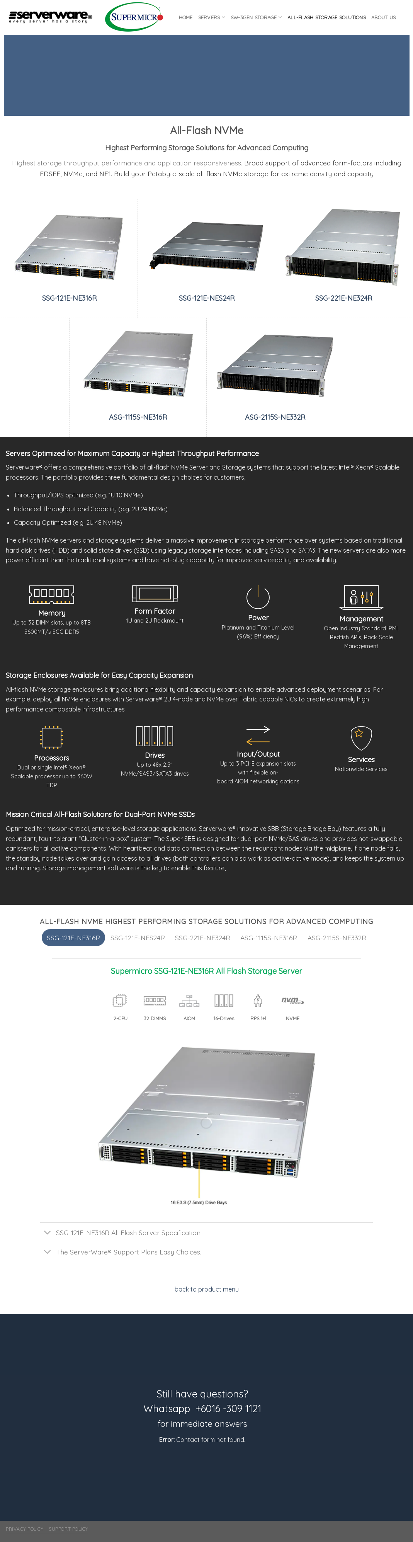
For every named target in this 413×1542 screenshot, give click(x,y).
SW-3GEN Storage (256, 17)
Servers (211, 17)
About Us (383, 17)
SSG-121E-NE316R (69, 298)
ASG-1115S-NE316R (138, 417)
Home (186, 17)
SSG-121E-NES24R (207, 298)
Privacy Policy (25, 1529)
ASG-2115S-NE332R (275, 417)
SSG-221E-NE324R (343, 298)
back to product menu (207, 1289)
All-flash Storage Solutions (326, 17)
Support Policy (68, 1529)
